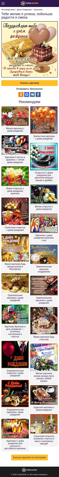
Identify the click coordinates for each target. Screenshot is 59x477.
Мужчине (38, 9)
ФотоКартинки (8, 9)
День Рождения (24, 9)
